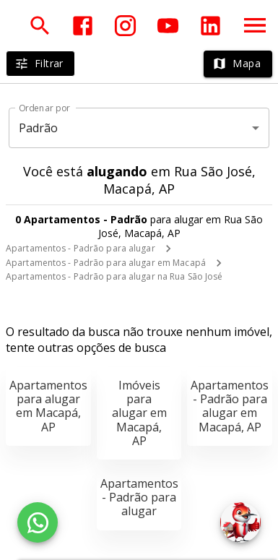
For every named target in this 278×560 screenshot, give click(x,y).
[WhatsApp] (37, 522)
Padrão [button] (38, 128)
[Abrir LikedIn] (210, 25)
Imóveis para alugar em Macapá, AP (139, 413)
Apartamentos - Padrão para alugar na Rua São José (114, 276)
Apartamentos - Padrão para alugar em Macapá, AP (230, 406)
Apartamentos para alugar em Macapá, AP (48, 406)
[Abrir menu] (255, 25)
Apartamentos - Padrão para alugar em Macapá (106, 263)
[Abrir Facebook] (82, 25)
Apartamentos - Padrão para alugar (80, 248)
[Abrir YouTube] (168, 25)
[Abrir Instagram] (125, 25)
